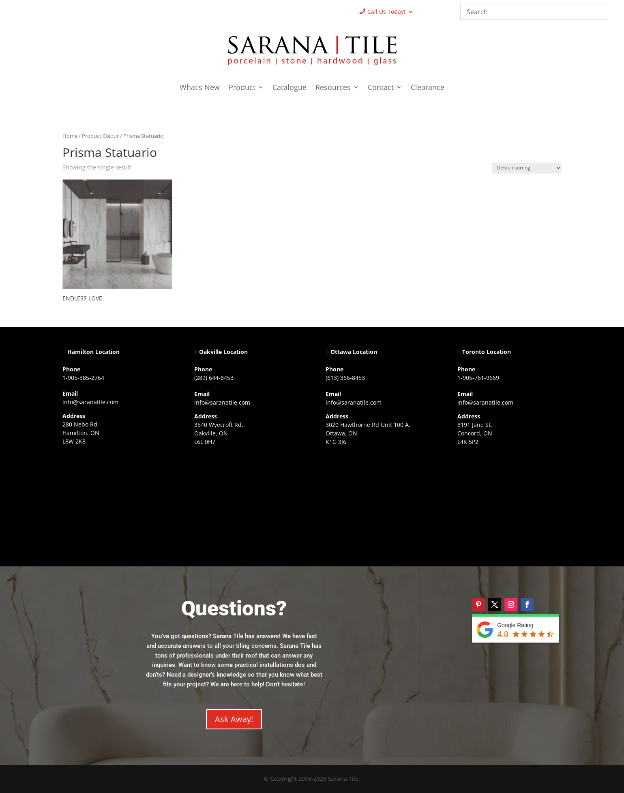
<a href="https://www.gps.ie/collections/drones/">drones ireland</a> (246, 500)
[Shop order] (527, 168)
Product (242, 88)
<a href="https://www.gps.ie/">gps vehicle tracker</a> (509, 500)
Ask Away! (234, 719)
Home (69, 135)
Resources (333, 88)
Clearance (427, 88)
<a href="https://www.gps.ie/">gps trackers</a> (114, 499)
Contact (381, 88)
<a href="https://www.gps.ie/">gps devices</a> (378, 500)
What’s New (200, 88)
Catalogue (289, 88)
